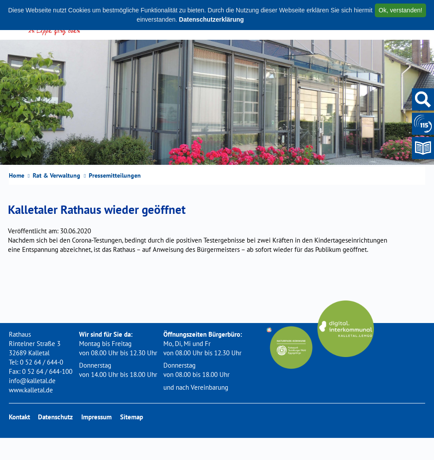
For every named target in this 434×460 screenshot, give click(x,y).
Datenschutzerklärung (211, 19)
